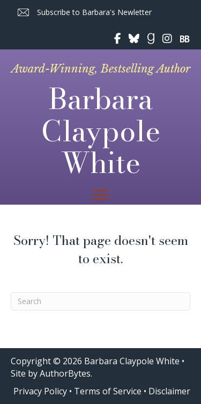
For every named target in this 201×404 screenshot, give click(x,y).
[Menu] (100, 195)
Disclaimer (169, 391)
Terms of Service (108, 391)
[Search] (100, 301)
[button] (84, 12)
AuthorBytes (65, 373)
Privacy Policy (40, 391)
